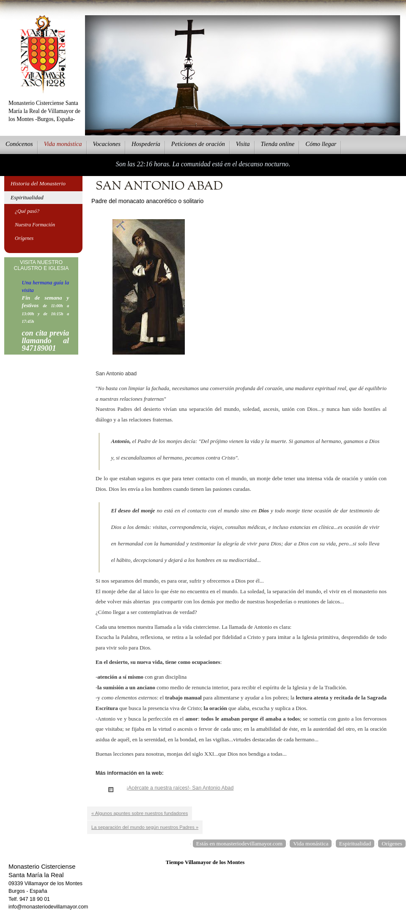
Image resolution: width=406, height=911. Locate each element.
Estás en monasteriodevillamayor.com (239, 843)
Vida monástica (310, 843)
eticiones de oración (198, 143)
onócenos (19, 143)
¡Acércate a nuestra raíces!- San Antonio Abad (179, 788)
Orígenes (24, 238)
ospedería (146, 143)
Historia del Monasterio (38, 183)
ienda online (278, 143)
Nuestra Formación (35, 225)
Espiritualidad (27, 197)
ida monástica (63, 143)
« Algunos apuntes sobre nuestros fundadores (139, 813)
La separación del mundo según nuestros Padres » (144, 827)
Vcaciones (107, 143)
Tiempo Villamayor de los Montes (205, 862)
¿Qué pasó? (27, 211)
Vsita (243, 143)
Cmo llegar (320, 143)
